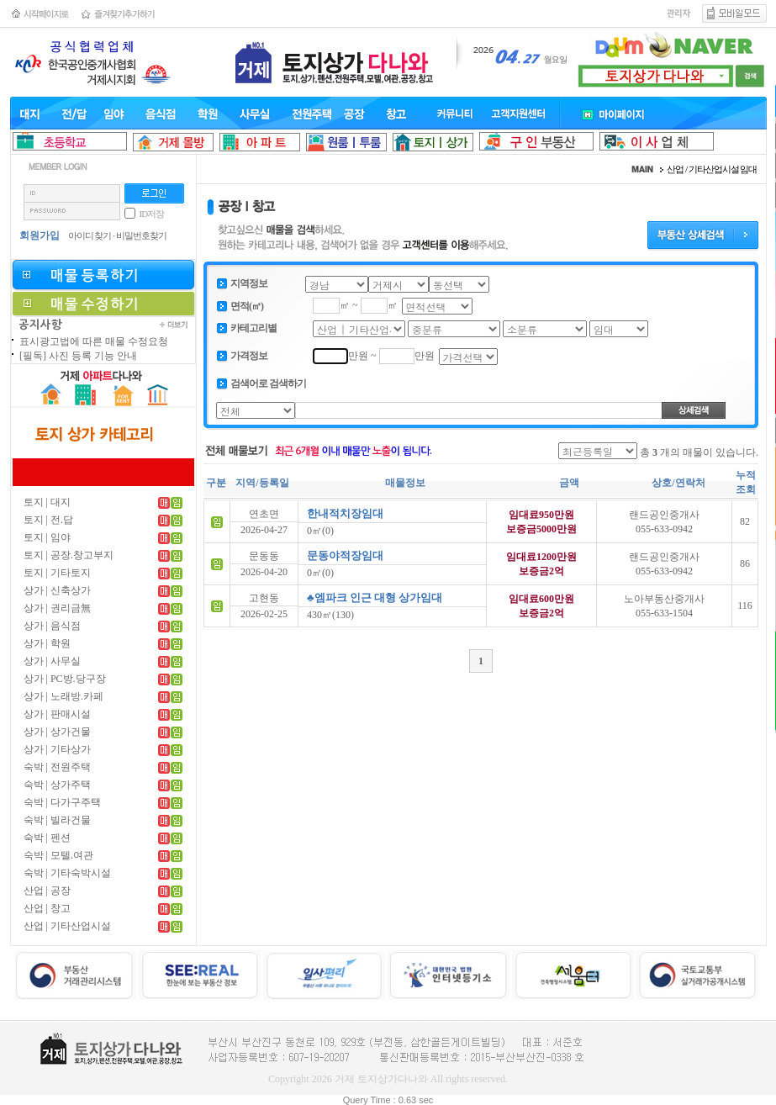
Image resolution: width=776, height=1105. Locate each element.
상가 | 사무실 (52, 661)
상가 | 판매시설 (57, 714)
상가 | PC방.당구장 (65, 679)
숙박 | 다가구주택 (62, 802)
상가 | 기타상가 (57, 749)
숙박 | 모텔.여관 (58, 855)
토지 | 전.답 (48, 520)
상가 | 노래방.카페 (63, 696)
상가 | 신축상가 (57, 590)
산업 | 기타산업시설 (67, 926)
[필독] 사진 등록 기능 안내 (78, 356)
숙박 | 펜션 (47, 837)
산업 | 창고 (47, 908)
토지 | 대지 (47, 502)
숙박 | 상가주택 (57, 784)
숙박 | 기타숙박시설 (67, 873)
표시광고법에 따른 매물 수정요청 (93, 341)
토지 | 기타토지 (57, 573)
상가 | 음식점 (52, 626)
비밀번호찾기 (141, 235)
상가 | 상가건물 (57, 732)
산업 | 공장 (47, 890)
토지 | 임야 (47, 537)
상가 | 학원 (47, 643)
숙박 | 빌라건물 (57, 820)
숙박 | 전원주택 (57, 767)
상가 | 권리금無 (57, 608)
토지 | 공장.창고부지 (68, 555)
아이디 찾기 (90, 235)
